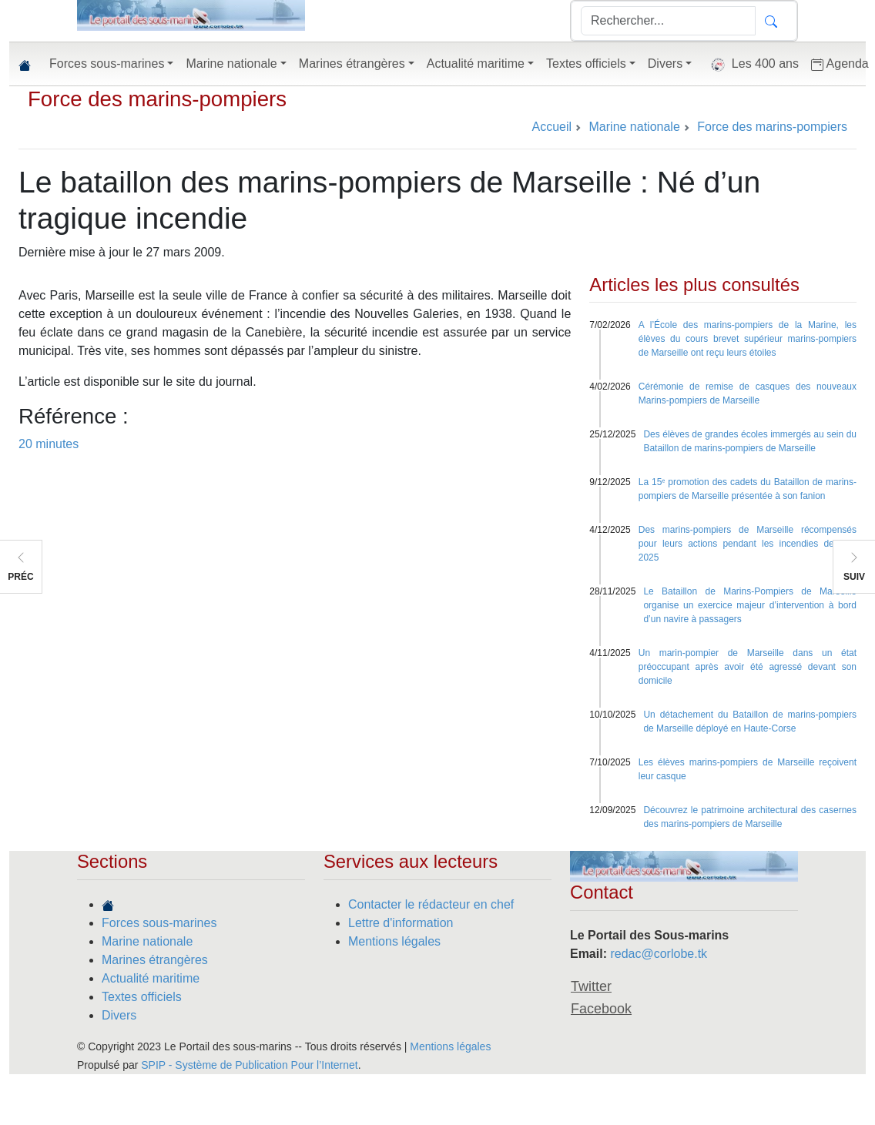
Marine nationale (147, 941)
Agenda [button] (840, 64)
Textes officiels (142, 996)
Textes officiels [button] (586, 63)
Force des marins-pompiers (157, 99)
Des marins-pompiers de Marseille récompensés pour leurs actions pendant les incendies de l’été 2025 (748, 543)
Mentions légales (394, 941)
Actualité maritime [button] (476, 63)
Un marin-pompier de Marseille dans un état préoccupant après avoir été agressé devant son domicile (748, 667)
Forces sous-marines (159, 922)
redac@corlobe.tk (658, 953)
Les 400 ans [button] (751, 64)
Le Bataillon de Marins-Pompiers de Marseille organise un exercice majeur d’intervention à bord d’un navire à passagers (750, 605)
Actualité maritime (150, 978)
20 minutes (48, 443)
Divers (119, 1015)
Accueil (551, 126)
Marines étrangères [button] (352, 63)
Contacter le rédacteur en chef (431, 904)
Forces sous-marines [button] (106, 63)
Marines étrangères (155, 959)
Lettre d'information (400, 922)
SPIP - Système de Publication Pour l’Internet (249, 1065)
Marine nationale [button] (231, 63)
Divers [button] (665, 63)
